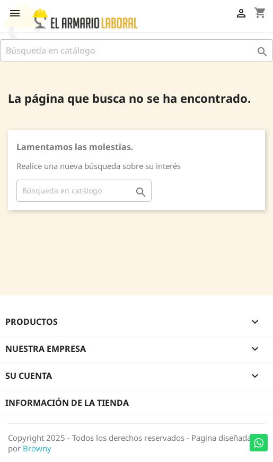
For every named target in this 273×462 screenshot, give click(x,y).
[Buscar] (136, 50)
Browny (37, 448)
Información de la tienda (67, 402)
